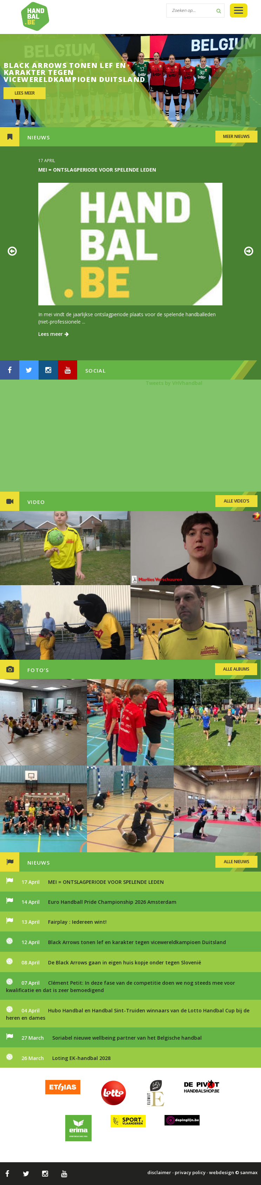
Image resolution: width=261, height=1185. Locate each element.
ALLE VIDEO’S (236, 501)
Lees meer (53, 334)
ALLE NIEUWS (236, 862)
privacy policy (190, 1172)
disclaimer (159, 1172)
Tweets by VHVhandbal (174, 383)
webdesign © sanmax (233, 1172)
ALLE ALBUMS (236, 669)
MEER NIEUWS (236, 136)
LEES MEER (25, 93)
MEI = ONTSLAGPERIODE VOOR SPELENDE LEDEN (97, 169)
